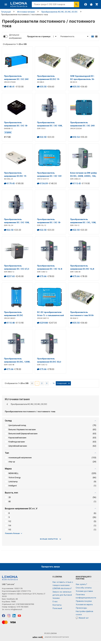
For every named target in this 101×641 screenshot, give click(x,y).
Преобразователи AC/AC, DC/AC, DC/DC (59, 12)
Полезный (57, 608)
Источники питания (26, 12)
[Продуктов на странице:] (55, 36)
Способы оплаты (84, 588)
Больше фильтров (50, 539)
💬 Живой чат (82, 618)
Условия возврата (84, 604)
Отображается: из (15, 44)
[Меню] (6, 4)
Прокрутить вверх (50, 566)
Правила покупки (84, 601)
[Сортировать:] (74, 36)
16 (54, 383)
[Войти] (85, 4)
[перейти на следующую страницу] (63, 383)
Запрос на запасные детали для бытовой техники (62, 595)
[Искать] (76, 4)
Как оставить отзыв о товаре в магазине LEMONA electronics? (62, 585)
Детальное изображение (15, 36)
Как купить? (81, 584)
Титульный (6, 12)
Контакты (57, 605)
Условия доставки (84, 591)
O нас (55, 601)
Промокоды (81, 608)
